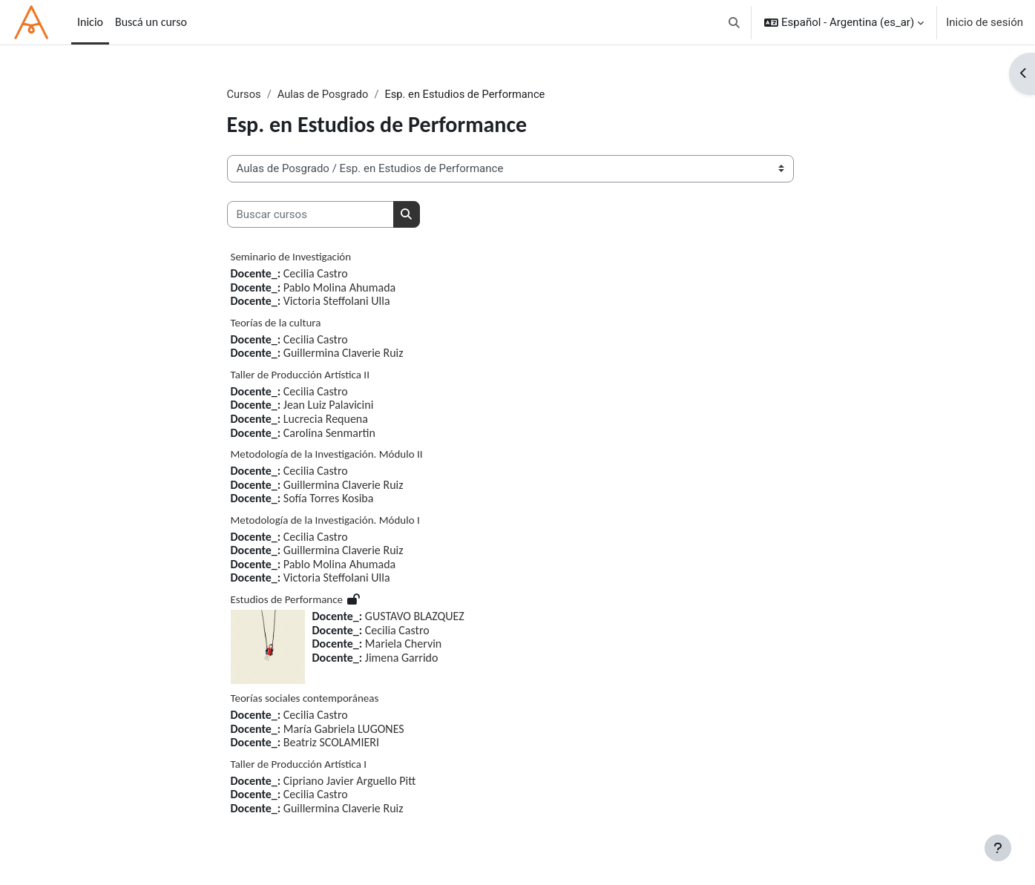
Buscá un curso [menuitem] (151, 22)
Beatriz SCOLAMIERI (331, 743)
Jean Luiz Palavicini (328, 405)
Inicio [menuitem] (90, 22)
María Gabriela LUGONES (343, 729)
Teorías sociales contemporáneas (305, 698)
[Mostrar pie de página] (998, 848)
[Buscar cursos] (310, 214)
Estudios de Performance (287, 600)
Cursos (244, 94)
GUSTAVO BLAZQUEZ (414, 617)
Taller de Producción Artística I (299, 764)
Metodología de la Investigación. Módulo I (325, 520)
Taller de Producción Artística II (300, 374)
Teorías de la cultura (276, 322)
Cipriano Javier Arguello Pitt (349, 781)
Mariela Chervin (403, 644)
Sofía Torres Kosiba (328, 499)
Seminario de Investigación (291, 257)
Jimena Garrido (401, 658)
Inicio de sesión (984, 22)
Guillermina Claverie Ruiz (343, 353)
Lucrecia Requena (325, 419)
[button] (735, 22)
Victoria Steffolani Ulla (336, 302)
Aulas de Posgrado (324, 94)
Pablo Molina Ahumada (339, 287)
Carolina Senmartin (329, 433)
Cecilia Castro (315, 274)
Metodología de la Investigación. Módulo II (327, 454)
